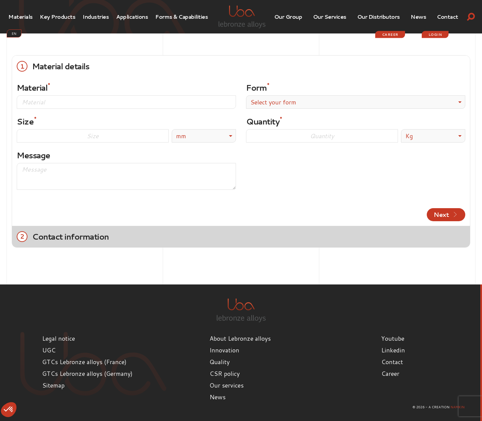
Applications (132, 16)
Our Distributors (378, 16)
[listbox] (204, 136)
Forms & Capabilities (181, 16)
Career (390, 34)
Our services (329, 16)
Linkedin (393, 349)
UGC (49, 349)
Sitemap (53, 385)
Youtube (392, 338)
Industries (96, 16)
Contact (447, 16)
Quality (220, 361)
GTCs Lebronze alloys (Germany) (87, 373)
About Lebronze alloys (240, 338)
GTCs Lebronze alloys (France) (84, 361)
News (418, 16)
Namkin (458, 406)
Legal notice (58, 338)
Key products (57, 16)
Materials (20, 16)
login (435, 34)
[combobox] (355, 102)
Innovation (224, 349)
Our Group (288, 16)
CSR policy (225, 373)
